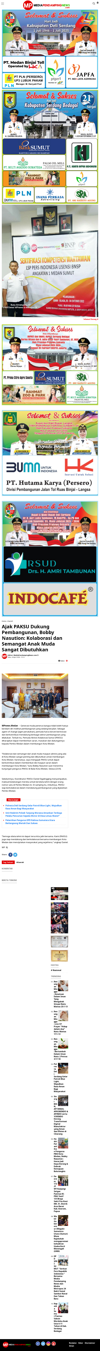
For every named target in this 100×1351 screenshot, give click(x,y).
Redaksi (73, 1343)
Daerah (10, 621)
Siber (80, 1343)
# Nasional (56, 970)
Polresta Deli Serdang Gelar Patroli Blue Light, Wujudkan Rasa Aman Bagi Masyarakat (60, 1078)
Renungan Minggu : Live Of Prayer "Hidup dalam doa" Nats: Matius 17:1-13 (60, 1022)
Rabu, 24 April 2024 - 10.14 (16, 657)
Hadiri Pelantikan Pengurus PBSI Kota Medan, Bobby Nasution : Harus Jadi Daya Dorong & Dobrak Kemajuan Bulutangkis (61, 1155)
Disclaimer (90, 1343)
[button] (97, 1)
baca (61, 661)
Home (4, 621)
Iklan (71, 1346)
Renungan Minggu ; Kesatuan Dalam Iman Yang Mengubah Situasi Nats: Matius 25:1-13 (61, 994)
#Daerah (20, 862)
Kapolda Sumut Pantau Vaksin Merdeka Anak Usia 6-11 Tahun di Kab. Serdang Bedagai (61, 1317)
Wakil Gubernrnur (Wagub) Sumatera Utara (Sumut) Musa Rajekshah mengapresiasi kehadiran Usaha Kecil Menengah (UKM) (61, 1234)
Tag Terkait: (8, 862)
